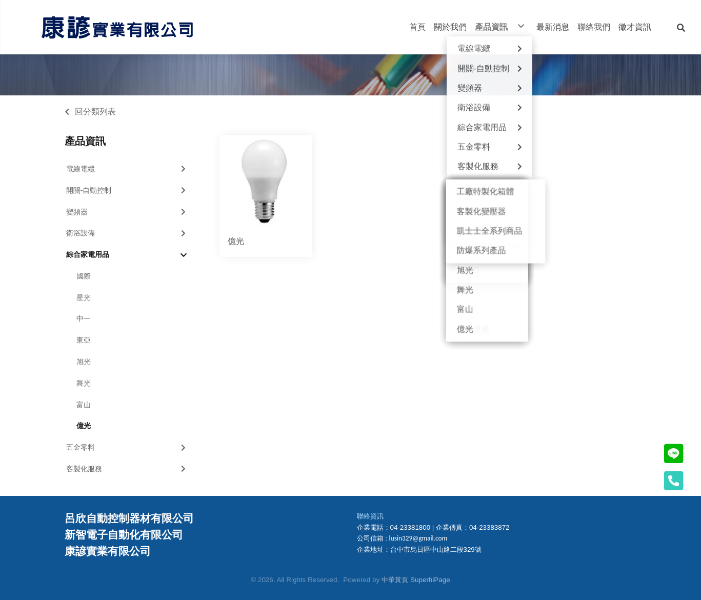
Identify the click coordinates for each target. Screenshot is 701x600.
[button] (681, 27)
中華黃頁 (395, 580)
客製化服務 (127, 469)
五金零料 (127, 447)
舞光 (83, 383)
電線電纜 (127, 169)
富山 (83, 405)
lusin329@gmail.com (418, 538)
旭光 (83, 361)
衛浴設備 (127, 233)
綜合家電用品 (126, 254)
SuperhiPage (430, 580)
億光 (83, 426)
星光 (83, 297)
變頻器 (127, 212)
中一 (83, 318)
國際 (83, 276)
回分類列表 (95, 111)
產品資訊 (85, 141)
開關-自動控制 (127, 190)
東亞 (83, 340)
